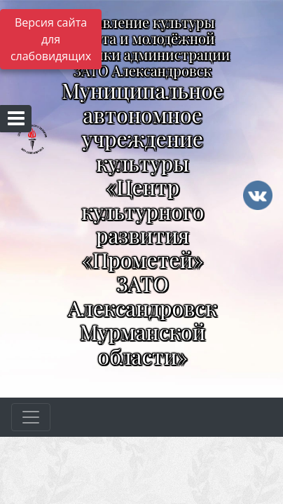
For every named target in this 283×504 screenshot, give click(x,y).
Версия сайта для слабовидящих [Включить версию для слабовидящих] (51, 39)
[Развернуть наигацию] (30, 417)
